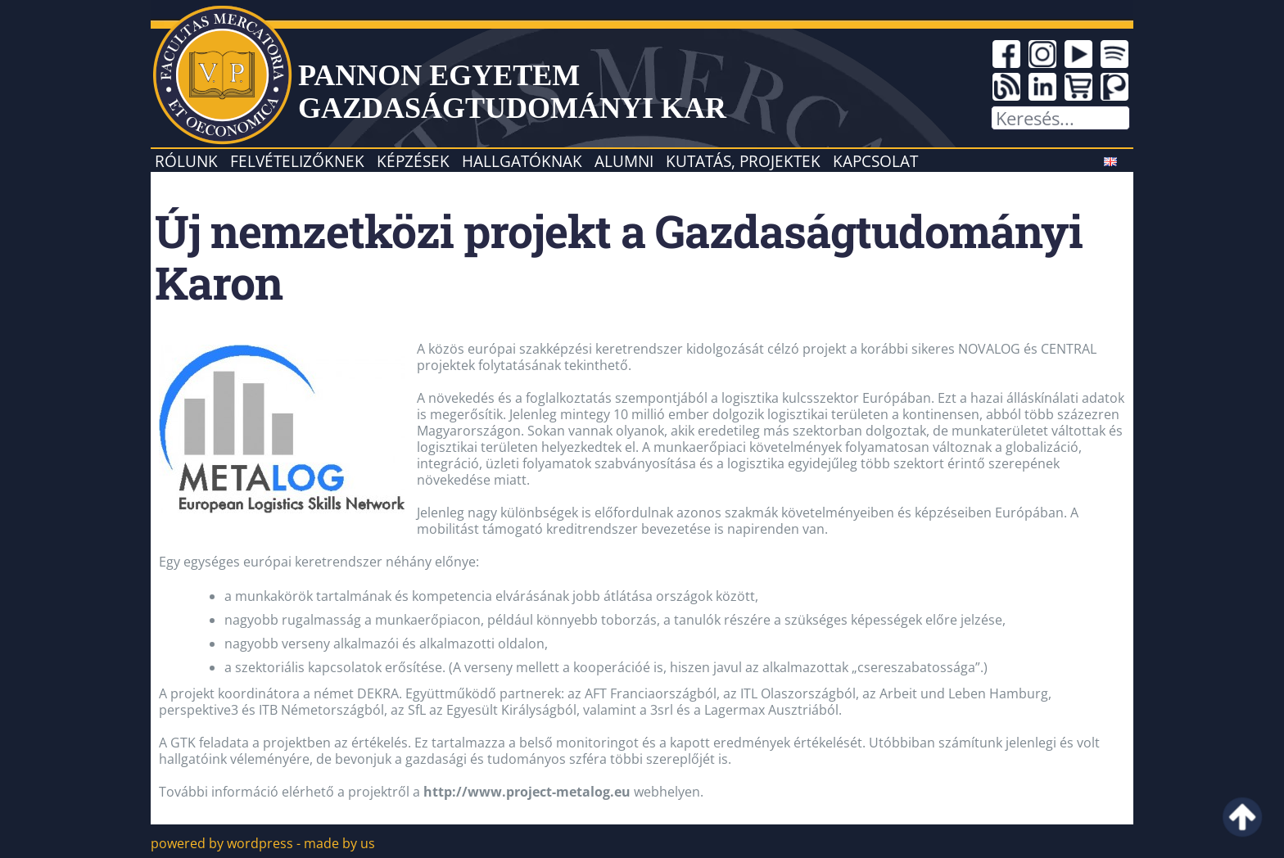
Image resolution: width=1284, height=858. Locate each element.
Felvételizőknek (297, 161)
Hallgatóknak (522, 161)
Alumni (624, 161)
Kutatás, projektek (743, 161)
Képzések (413, 161)
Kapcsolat (875, 161)
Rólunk (186, 161)
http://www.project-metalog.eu (527, 792)
